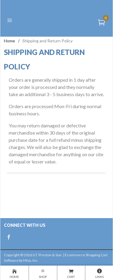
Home (9, 40)
